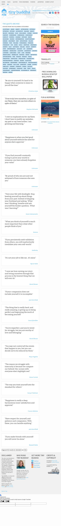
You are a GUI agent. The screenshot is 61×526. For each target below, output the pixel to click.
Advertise (41, 2)
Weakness (33, 70)
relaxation (6, 62)
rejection (28, 60)
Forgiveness (23, 43)
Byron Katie (34, 264)
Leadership (27, 50)
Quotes (15, 2)
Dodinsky (35, 250)
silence (34, 64)
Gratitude (26, 45)
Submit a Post (49, 2)
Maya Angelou (33, 357)
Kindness (5, 50)
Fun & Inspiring (24, 2)
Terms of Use (10, 486)
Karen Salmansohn (32, 214)
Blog (9, 2)
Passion (18, 56)
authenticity (19, 31)
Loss (19, 52)
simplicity (6, 66)
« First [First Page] (10, 450)
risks (4, 64)
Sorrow (12, 66)
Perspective (22, 58)
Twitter (36, 461)
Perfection (14, 58)
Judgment (29, 49)
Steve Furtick (33, 377)
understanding (15, 70)
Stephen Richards (32, 109)
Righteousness (32, 62)
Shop (3, 4)
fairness (5, 43)
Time (25, 68)
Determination (20, 39)
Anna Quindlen (33, 320)
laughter (20, 50)
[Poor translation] (7, 501)
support (5, 68)
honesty (33, 47)
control (11, 37)
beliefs (5, 33)
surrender (12, 68)
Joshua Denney (55, 462)
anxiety (18, 29)
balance (26, 31)
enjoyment (12, 41)
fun (12, 45)
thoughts (19, 68)
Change (29, 33)
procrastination (7, 60)
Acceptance (6, 29)
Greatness (33, 45)
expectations (23, 41)
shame (29, 64)
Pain (14, 56)
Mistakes (21, 54)
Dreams (5, 41)
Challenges (22, 33)
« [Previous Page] (13, 450)
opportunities (7, 56)
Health (28, 47)
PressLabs (54, 460)
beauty (32, 31)
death (29, 37)
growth (5, 47)
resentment (14, 62)
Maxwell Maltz (33, 445)
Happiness (16, 47)
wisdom (5, 72)
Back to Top (4, 491)
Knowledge (13, 50)
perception (6, 58)
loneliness (13, 52)
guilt (10, 47)
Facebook (37, 463)
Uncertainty (6, 70)
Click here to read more (22, 478)
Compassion (20, 35)
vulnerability (25, 70)
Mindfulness (6, 54)
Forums (32, 2)
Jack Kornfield (33, 300)
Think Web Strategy (53, 470)
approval (32, 29)
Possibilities (30, 58)
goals (20, 45)
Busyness (11, 33)
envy (17, 41)
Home (3, 2)
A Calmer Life (45, 119)
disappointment (29, 39)
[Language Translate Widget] (50, 62)
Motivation (34, 54)
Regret (22, 60)
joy (24, 49)
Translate (50, 64)
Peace (29, 56)
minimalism (15, 54)
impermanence (11, 49)
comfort (5, 35)
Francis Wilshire (33, 411)
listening (5, 52)
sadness (9, 64)
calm (16, 33)
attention (6, 31)
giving (16, 45)
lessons (34, 50)
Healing (22, 47)
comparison (12, 35)
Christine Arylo (33, 91)
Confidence (29, 35)
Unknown (35, 130)
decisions (6, 39)
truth (33, 68)
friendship (6, 45)
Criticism (24, 37)
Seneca (35, 232)
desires (12, 39)
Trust (28, 68)
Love (23, 52)
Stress (24, 66)
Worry (10, 72)
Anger (12, 29)
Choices (35, 33)
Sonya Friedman (32, 393)
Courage (18, 37)
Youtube (36, 465)
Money (27, 54)
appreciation (24, 29)
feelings (15, 43)
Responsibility (23, 62)
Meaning (28, 52)
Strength (18, 66)
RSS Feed (37, 467)
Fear (10, 43)
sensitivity (23, 64)
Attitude (12, 31)
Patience (24, 56)
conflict (5, 37)
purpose (16, 60)
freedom (30, 43)
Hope (4, 49)
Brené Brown (34, 284)
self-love (16, 64)
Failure (31, 41)
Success (30, 66)
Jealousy (19, 49)
